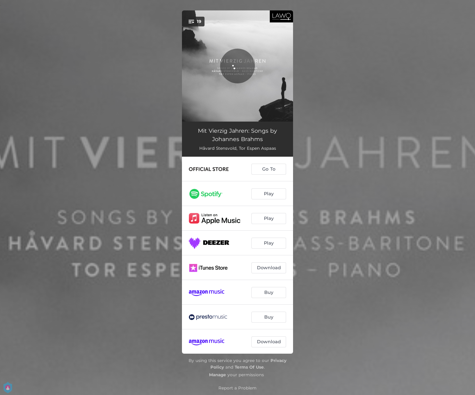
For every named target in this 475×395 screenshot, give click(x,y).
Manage (217, 374)
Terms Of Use (249, 367)
